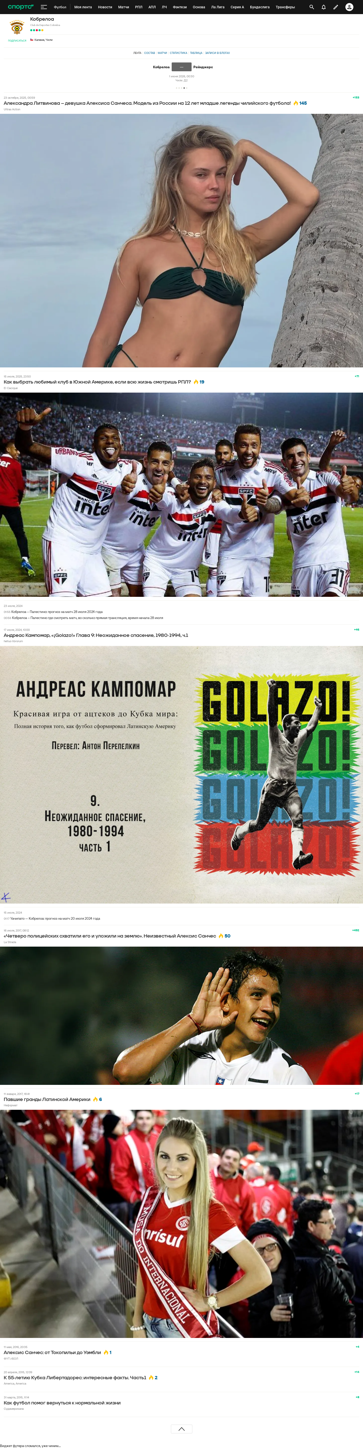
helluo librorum (13, 641)
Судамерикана (14, 1408)
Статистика (178, 53)
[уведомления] (324, 7)
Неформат (10, 1105)
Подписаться (17, 40)
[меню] (44, 7)
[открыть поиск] (312, 7)
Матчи (162, 53)
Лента (137, 53)
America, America (15, 1383)
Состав (149, 53)
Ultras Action (12, 109)
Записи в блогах (217, 53)
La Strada (10, 942)
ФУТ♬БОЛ (11, 1358)
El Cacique (11, 388)
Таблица (196, 53)
